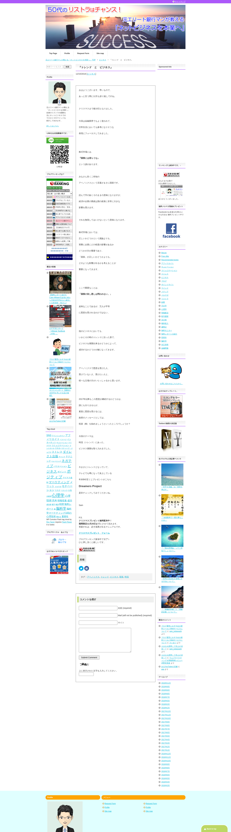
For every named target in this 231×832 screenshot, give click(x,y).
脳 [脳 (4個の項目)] (55, 509)
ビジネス (91, 74)
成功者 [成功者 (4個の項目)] (48, 504)
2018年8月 (165, 694)
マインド (164, 288)
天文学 (164, 306)
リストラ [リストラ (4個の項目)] (64, 490)
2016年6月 (165, 775)
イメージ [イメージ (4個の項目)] (63, 439)
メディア (164, 292)
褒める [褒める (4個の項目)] (58, 517)
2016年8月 (165, 768)
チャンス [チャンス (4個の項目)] (62, 456)
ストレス (164, 274)
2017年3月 (165, 743)
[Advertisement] (171, 115)
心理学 (164, 309)
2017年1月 (165, 750)
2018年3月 (165, 704)
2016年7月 (165, 771)
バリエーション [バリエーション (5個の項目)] (60, 466)
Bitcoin (164, 253)
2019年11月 (166, 683)
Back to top (211, 829)
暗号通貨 (164, 316)
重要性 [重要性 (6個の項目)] (65, 516)
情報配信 (164, 313)
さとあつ (172, 643)
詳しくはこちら (52, 126)
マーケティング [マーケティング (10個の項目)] (59, 482)
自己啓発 (164, 345)
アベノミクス (93, 577)
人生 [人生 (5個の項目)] (70, 490)
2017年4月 (165, 740)
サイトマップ (180, 2)
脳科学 (164, 341)
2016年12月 (166, 754)
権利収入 (164, 323)
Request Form (83, 53)
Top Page (53, 53)
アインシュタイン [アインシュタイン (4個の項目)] (58, 435)
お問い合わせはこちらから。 (171, 384)
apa (162, 669)
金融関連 (164, 348)
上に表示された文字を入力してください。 (98, 671)
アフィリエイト (167, 263)
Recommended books (170, 260)
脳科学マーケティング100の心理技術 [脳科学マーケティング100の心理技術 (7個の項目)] (59, 512)
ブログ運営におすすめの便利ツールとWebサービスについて (172, 628)
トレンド (105, 577)
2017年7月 (165, 729)
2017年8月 (165, 725)
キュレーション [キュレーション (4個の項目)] (62, 442)
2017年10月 (166, 718)
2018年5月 (165, 701)
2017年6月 (165, 732)
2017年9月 (165, 722)
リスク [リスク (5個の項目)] (58, 490)
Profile (67, 53)
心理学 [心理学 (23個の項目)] (58, 495)
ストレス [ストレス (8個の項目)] (57, 451)
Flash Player (67, 522)
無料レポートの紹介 (169, 334)
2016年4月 (165, 782)
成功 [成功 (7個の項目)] (69, 500)
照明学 (164, 338)
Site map (100, 53)
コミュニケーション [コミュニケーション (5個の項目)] (60, 445)
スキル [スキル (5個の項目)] (58, 448)
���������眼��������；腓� (59, 249)
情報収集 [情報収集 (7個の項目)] (62, 500)
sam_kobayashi (175, 631)
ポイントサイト (167, 285)
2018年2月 (165, 708)
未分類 (164, 320)
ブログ (164, 281)
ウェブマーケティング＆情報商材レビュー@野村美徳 (172, 660)
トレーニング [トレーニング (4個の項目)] (56, 461)
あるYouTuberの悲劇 (169, 667)
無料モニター (166, 330)
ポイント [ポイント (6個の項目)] (61, 472)
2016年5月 (165, 778)
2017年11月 (166, 715)
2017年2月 (165, 747)
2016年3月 (165, 785)
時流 (127, 577)
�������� (66, 253)
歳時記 (164, 327)
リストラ (164, 299)
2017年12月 (166, 711)
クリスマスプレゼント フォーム (94, 533)
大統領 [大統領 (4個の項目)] (48, 496)
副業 (163, 302)
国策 (121, 577)
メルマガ (164, 295)
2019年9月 (165, 687)
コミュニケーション (169, 270)
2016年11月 (166, 757)
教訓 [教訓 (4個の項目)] (57, 504)
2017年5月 (165, 736)
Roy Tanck (50, 522)
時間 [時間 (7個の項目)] (61, 504)
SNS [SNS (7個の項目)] (48, 435)
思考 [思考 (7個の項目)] (54, 500)
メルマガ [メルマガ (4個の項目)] (58, 486)
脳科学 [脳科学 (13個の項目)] (61, 508)
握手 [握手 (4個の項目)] (53, 504)
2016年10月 (166, 761)
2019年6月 (165, 690)
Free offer (165, 256)
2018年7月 (165, 697)
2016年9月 (165, 764)
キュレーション (167, 267)
